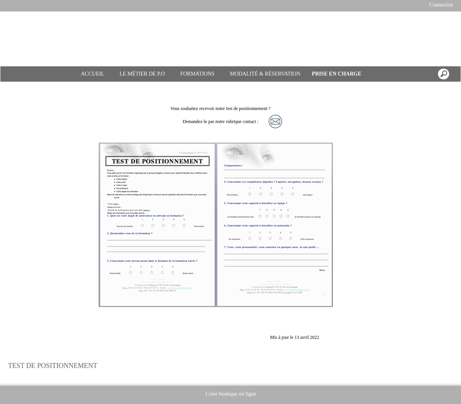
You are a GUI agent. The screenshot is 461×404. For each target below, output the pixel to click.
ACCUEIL (92, 74)
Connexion (440, 5)
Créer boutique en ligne (231, 394)
